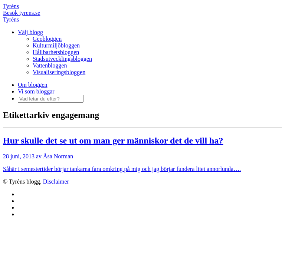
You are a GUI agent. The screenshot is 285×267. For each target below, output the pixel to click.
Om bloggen (33, 85)
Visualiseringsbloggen (59, 72)
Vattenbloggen (50, 65)
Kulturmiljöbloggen (56, 45)
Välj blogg (30, 32)
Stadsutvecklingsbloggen (62, 59)
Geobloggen (47, 39)
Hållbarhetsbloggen (56, 52)
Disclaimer (56, 181)
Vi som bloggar (36, 91)
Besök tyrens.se (21, 13)
